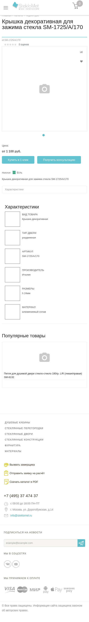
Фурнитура (13, 449)
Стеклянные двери (19, 437)
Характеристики (14, 193)
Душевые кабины (17, 426)
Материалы (13, 455)
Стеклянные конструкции (24, 443)
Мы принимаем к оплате (22, 582)
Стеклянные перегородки (24, 432)
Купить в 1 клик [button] (18, 163)
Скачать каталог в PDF (24, 485)
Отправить (81, 546)
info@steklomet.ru (21, 519)
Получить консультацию (59, 163)
